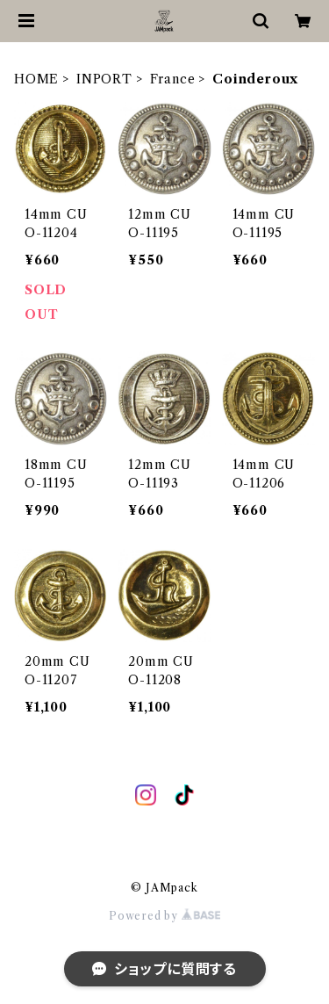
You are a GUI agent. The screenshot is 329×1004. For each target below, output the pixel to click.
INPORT (104, 79)
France (173, 79)
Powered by (164, 915)
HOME (36, 79)
